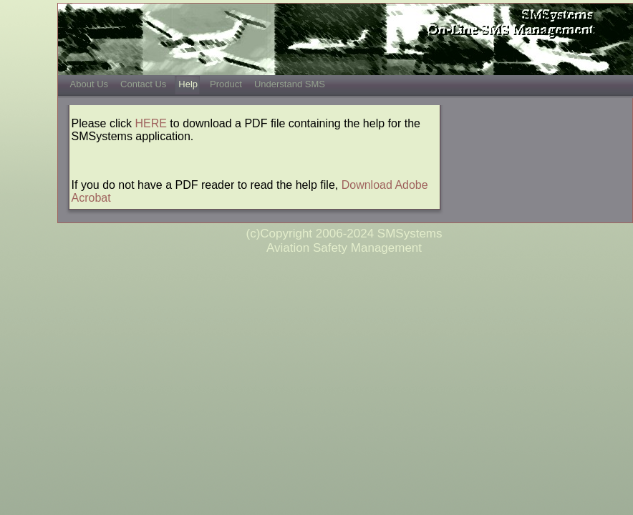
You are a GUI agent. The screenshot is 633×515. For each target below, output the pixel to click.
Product (226, 84)
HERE (150, 123)
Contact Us (143, 84)
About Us (89, 84)
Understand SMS (289, 84)
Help (188, 84)
